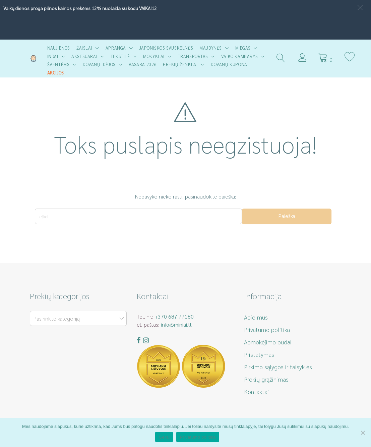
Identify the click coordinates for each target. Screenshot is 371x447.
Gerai (164, 437)
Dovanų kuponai (229, 64)
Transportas (193, 56)
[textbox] (77, 319)
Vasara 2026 (143, 64)
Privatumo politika (267, 329)
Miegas (243, 48)
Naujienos (58, 48)
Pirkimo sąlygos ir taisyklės (278, 367)
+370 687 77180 (174, 316)
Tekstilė (120, 56)
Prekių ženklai (180, 64)
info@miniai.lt (176, 324)
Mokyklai (154, 56)
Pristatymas (259, 354)
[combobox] (78, 318)
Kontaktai (256, 391)
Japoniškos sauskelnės (166, 48)
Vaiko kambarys (239, 56)
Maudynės (210, 48)
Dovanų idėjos (99, 64)
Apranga (116, 48)
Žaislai (84, 48)
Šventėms (58, 64)
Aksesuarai (84, 56)
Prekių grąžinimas (266, 379)
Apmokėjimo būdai (268, 342)
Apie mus (256, 317)
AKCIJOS (55, 72)
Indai (52, 56)
